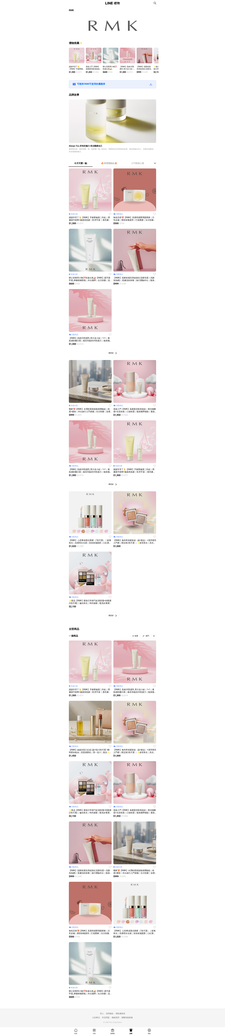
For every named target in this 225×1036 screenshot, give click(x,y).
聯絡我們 (115, 1017)
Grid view (154, 636)
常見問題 (105, 1017)
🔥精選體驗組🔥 (109, 163)
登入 (102, 1013)
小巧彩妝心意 (137, 163)
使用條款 (110, 1013)
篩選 (136, 636)
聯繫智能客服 (127, 1017)
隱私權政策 (120, 1013)
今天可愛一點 (80, 163)
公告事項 (96, 1017)
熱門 (147, 636)
